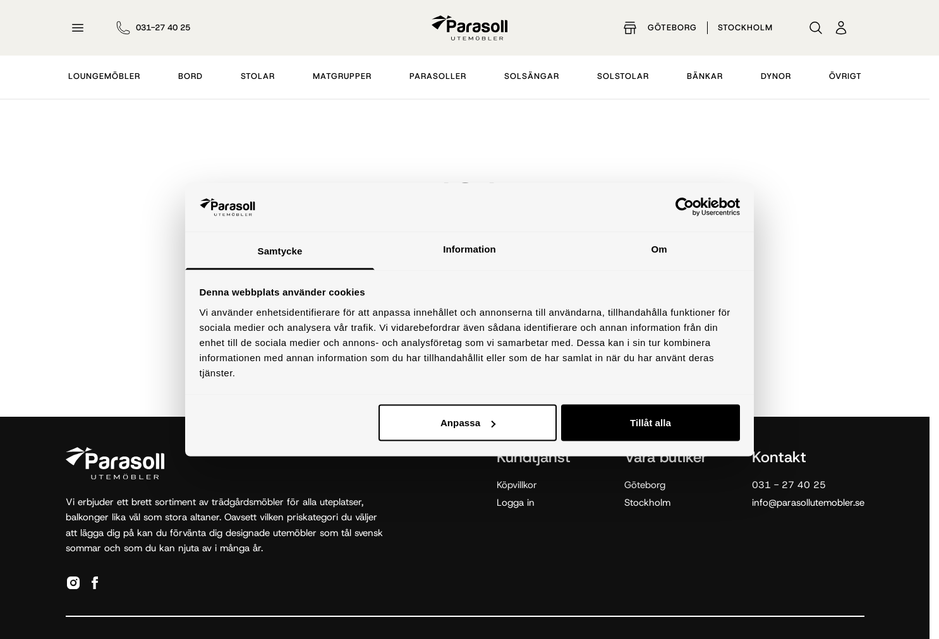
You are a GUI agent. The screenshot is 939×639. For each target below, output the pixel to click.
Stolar (258, 76)
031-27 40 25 (163, 27)
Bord (190, 76)
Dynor (776, 76)
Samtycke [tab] (280, 250)
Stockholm (745, 27)
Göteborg (672, 27)
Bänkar (705, 76)
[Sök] (815, 27)
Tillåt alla (650, 422)
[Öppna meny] (77, 27)
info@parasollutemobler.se (808, 502)
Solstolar (623, 76)
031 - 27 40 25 (789, 485)
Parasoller (437, 76)
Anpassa (467, 422)
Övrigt (845, 76)
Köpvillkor (517, 485)
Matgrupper (342, 76)
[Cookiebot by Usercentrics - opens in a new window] (684, 207)
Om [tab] (659, 248)
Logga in (516, 502)
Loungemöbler (104, 76)
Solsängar (531, 76)
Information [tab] (469, 248)
